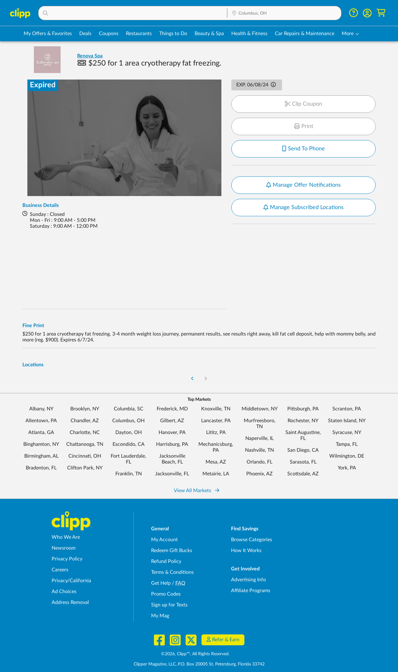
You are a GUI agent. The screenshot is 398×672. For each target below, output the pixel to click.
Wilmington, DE (346, 456)
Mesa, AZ (216, 461)
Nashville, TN (259, 450)
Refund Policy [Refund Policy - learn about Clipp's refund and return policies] (166, 561)
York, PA (347, 467)
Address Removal (70, 602)
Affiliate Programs (250, 590)
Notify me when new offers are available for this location (302, 180)
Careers (60, 569)
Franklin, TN (128, 473)
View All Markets (196, 490)
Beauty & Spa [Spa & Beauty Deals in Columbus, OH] (209, 33)
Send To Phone (303, 149)
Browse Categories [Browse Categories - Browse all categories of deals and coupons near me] (251, 539)
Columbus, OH (128, 420)
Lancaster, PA (216, 420)
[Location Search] (284, 13)
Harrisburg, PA (172, 444)
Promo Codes (166, 594)
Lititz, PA (216, 432)
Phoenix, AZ (259, 473)
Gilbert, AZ (172, 420)
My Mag (160, 615)
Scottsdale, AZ (303, 473)
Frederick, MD (172, 408)
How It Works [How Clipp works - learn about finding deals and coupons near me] (246, 550)
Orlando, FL (259, 461)
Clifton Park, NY (85, 467)
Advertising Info (248, 579)
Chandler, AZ (85, 420)
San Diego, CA (303, 450)
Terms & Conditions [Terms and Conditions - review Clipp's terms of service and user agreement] (172, 572)
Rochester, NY (303, 420)
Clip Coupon (303, 104)
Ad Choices (64, 591)
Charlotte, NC (85, 432)
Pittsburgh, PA (303, 408)
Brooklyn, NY (84, 408)
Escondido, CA (129, 444)
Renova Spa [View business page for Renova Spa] (90, 55)
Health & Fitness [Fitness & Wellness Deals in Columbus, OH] (249, 33)
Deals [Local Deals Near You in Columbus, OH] (85, 33)
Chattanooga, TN (84, 444)
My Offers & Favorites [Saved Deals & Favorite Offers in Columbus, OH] (48, 33)
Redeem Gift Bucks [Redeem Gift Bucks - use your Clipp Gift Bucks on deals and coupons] (171, 550)
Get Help (161, 583)
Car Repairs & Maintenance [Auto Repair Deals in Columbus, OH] (304, 33)
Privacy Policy (67, 558)
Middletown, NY (260, 408)
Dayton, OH (128, 432)
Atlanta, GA (41, 432)
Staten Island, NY (347, 420)
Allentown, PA (41, 420)
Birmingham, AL (41, 456)
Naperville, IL (259, 438)
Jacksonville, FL (172, 473)
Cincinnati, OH (84, 456)
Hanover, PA (172, 432)
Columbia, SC (128, 408)
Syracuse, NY (346, 432)
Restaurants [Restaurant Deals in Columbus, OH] (139, 33)
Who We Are (66, 537)
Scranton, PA (346, 408)
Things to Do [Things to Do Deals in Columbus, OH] (173, 33)
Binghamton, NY (41, 444)
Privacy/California (71, 580)
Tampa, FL (347, 444)
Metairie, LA (215, 473)
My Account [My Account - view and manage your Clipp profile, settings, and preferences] (164, 539)
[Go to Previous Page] (192, 379)
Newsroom (64, 548)
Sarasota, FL (303, 461)
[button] (132, 13)
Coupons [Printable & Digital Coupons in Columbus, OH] (108, 33)
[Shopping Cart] (381, 13)
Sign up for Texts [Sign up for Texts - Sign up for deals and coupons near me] (169, 604)
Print (303, 126)
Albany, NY (41, 408)
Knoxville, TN (215, 408)
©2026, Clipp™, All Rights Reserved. (195, 654)
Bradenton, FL (41, 467)
